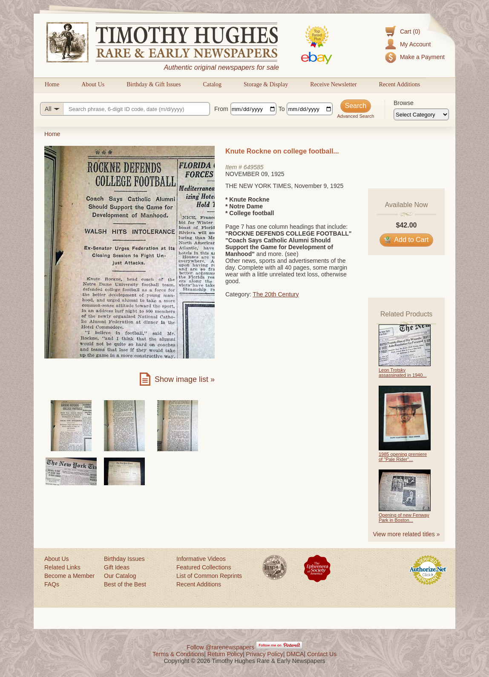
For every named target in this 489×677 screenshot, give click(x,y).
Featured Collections (203, 567)
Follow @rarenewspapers (220, 647)
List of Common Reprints (209, 575)
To (282, 108)
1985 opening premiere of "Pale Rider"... (403, 457)
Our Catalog (120, 575)
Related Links (62, 567)
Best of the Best (125, 584)
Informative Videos (201, 558)
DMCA (295, 654)
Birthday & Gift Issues (154, 84)
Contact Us (322, 654)
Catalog (212, 84)
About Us (92, 84)
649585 (254, 167)
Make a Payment (422, 57)
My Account (415, 44)
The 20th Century (276, 294)
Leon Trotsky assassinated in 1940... (403, 372)
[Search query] (125, 109)
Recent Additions (399, 84)
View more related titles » (406, 534)
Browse (404, 103)
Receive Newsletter (333, 84)
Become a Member (69, 575)
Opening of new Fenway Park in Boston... (404, 517)
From (221, 108)
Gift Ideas (116, 567)
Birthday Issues (124, 558)
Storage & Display (266, 84)
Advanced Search (355, 116)
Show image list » (185, 379)
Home (52, 84)
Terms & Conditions (178, 654)
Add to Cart (406, 239)
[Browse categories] (421, 114)
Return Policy (225, 654)
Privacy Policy (264, 654)
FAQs (51, 584)
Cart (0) (410, 31)
